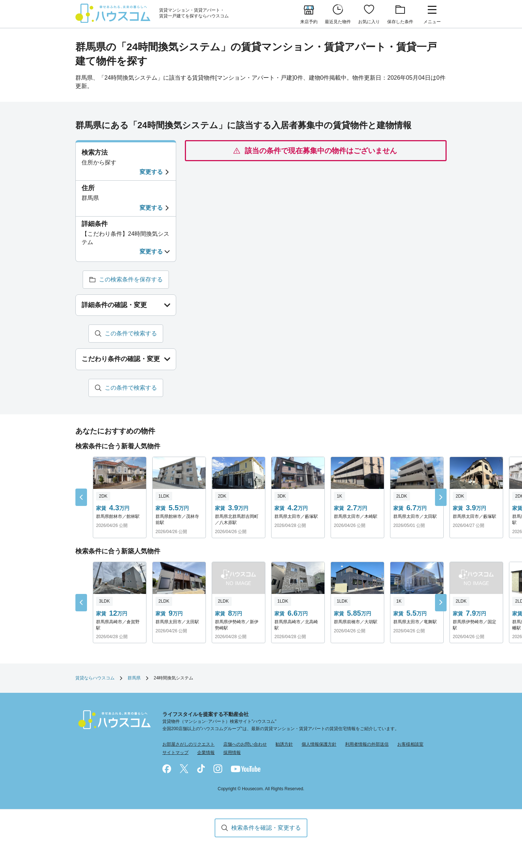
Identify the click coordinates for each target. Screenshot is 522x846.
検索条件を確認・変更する (266, 828)
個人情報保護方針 (319, 744)
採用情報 (232, 752)
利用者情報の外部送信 (367, 744)
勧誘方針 (284, 744)
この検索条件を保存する (131, 280)
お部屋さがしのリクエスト (188, 744)
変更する (151, 172)
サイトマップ (175, 752)
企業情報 (206, 752)
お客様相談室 (410, 744)
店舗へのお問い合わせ (245, 744)
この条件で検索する (131, 334)
